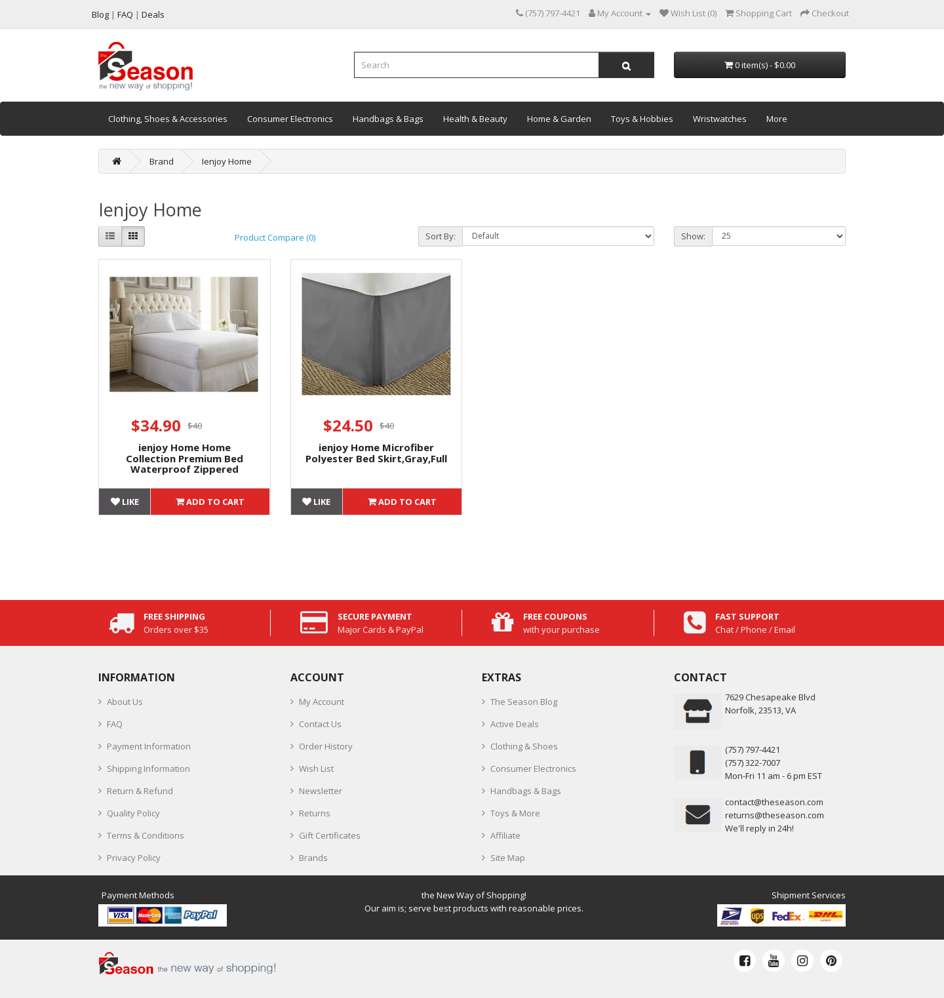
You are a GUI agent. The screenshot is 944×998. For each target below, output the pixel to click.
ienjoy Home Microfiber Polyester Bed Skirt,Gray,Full (376, 453)
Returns (314, 813)
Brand (161, 161)
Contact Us (320, 724)
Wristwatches (720, 119)
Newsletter (320, 791)
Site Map (507, 858)
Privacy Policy (134, 858)
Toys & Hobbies (642, 119)
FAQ (115, 724)
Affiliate (505, 835)
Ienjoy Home (227, 161)
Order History (326, 746)
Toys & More (515, 813)
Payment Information (149, 746)
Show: (693, 236)
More (776, 119)
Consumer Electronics (290, 119)
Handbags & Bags (388, 119)
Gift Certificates (330, 835)
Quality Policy (133, 813)
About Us (125, 702)
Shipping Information (148, 768)
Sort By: (440, 236)
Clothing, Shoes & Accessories (167, 119)
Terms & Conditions (145, 835)
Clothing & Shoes (524, 746)
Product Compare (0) (275, 237)
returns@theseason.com (774, 815)
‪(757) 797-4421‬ (752, 749)
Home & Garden (559, 119)
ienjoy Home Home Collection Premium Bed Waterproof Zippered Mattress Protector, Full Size (184, 464)
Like (125, 502)
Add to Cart (210, 502)
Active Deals (514, 724)
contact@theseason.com (774, 802)
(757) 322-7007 (752, 762)
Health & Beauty (475, 119)
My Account (321, 702)
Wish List (316, 768)
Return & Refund (140, 791)
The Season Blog (523, 702)
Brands (313, 858)
